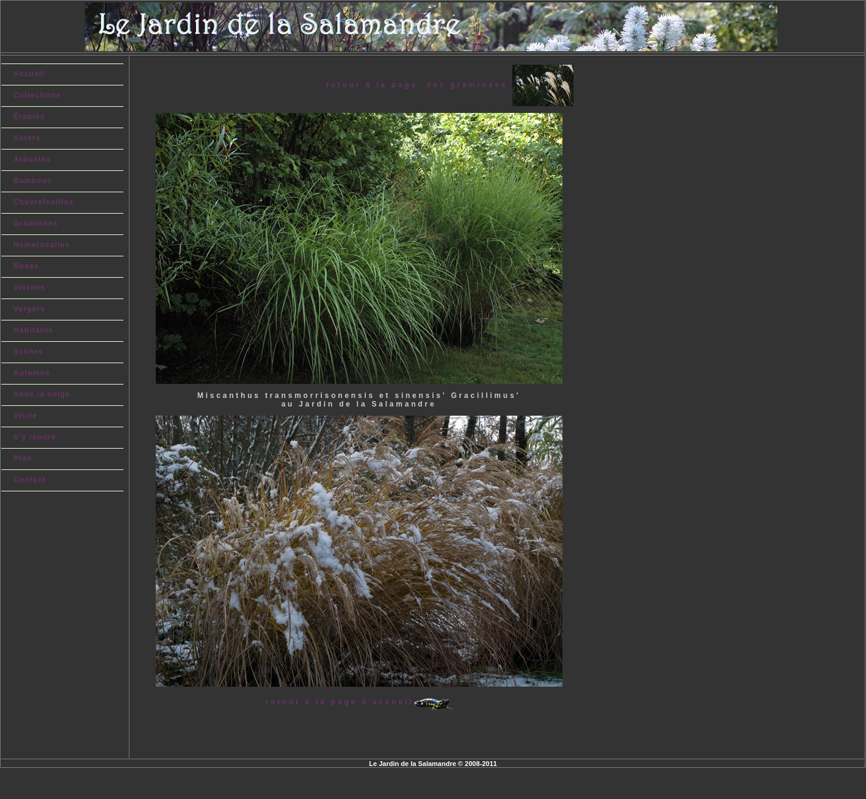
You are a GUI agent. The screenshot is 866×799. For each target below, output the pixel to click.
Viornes (29, 287)
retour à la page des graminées (419, 85)
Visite (25, 415)
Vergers (29, 309)
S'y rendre (34, 437)
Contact (29, 479)
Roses (26, 266)
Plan (22, 458)
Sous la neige (41, 394)
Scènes (28, 351)
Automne (31, 373)
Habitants (33, 330)
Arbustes (32, 159)
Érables (29, 116)
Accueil (29, 74)
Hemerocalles (41, 244)
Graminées (35, 223)
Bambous (32, 180)
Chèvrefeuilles (43, 202)
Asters (27, 138)
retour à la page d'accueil (339, 702)
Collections (37, 95)
